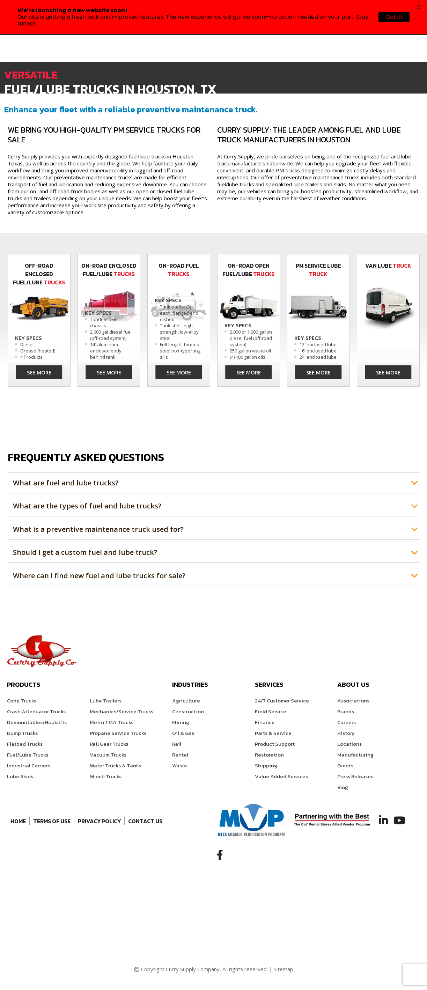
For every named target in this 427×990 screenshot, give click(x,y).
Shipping (266, 765)
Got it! (394, 17)
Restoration (269, 755)
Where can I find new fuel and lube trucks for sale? (99, 575)
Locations (349, 744)
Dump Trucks (22, 733)
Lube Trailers (106, 701)
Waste (179, 765)
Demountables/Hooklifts (37, 722)
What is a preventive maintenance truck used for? (98, 529)
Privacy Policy (99, 821)
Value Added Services (281, 776)
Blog (342, 787)
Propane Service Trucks (118, 733)
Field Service (270, 711)
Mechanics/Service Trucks (121, 711)
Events (345, 765)
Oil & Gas (183, 733)
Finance (265, 722)
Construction (188, 711)
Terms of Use (52, 821)
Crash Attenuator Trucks (36, 711)
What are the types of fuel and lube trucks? (87, 506)
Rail (176, 744)
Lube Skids (20, 776)
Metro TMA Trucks (111, 722)
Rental (180, 755)
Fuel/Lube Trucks (27, 755)
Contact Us (145, 821)
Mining (180, 722)
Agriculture (186, 701)
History (346, 733)
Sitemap (283, 969)
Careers (346, 722)
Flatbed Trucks (25, 744)
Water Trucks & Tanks (115, 765)
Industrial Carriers (28, 765)
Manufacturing (355, 755)
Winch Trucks (106, 776)
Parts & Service (273, 733)
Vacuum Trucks (108, 755)
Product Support (275, 744)
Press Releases (355, 776)
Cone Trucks (21, 701)
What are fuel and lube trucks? (65, 482)
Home (18, 821)
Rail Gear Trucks (109, 744)
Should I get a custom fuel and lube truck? (85, 552)
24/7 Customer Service (282, 701)
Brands (345, 711)
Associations (353, 701)
